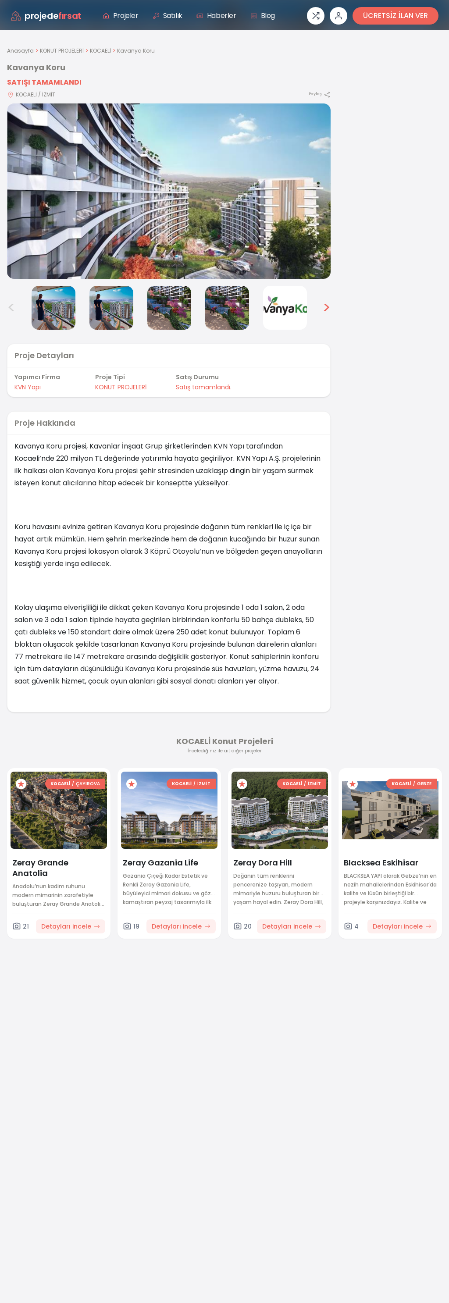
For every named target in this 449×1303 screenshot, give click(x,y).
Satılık (167, 16)
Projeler (121, 16)
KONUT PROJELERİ (62, 50)
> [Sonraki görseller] (326, 308)
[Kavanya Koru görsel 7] (285, 308)
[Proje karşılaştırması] (315, 16)
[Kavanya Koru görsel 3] (53, 308)
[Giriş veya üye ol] (338, 16)
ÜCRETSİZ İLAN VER (395, 16)
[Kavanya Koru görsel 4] (111, 308)
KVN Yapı (27, 387)
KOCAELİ (100, 50)
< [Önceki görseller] (11, 308)
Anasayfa (20, 50)
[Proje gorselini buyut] (169, 191)
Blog (262, 16)
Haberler (216, 16)
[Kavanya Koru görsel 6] (227, 308)
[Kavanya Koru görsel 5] (169, 308)
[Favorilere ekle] (21, 784)
